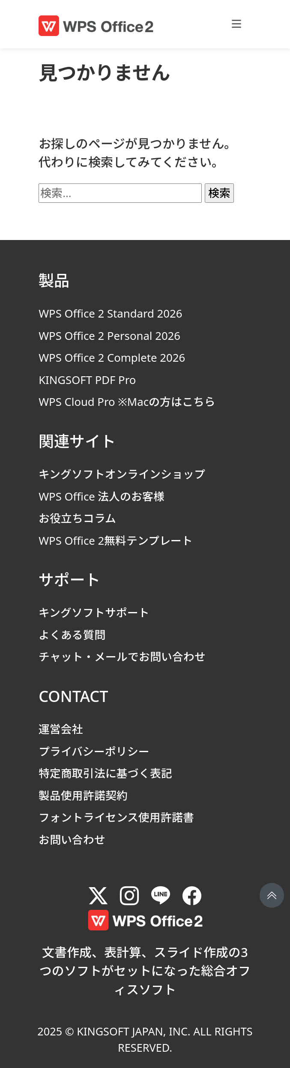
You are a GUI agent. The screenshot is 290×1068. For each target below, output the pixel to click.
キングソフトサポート (94, 612)
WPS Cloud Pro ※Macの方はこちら (127, 401)
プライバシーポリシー (94, 751)
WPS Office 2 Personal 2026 (109, 335)
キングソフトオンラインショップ (122, 474)
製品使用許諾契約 (83, 795)
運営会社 (61, 729)
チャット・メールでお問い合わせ (122, 656)
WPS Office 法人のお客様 (101, 496)
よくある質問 (72, 634)
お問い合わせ (72, 839)
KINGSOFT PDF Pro (87, 379)
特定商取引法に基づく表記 (105, 773)
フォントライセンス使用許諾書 (116, 817)
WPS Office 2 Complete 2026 (112, 357)
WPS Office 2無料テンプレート (116, 540)
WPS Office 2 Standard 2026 (110, 313)
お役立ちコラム (77, 518)
